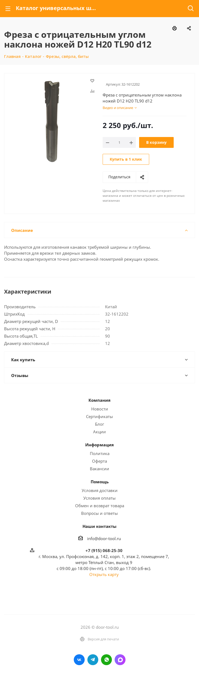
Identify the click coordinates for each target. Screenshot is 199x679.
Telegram (92, 659)
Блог (99, 424)
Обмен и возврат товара (99, 505)
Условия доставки (100, 490)
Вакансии (99, 468)
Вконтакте (79, 659)
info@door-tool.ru (104, 538)
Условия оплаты (99, 498)
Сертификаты (99, 416)
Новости (99, 409)
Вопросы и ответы (99, 513)
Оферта (99, 461)
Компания (99, 400)
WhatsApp (106, 659)
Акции (99, 431)
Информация (99, 444)
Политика (99, 453)
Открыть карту (104, 574)
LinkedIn (120, 659)
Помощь (100, 481)
